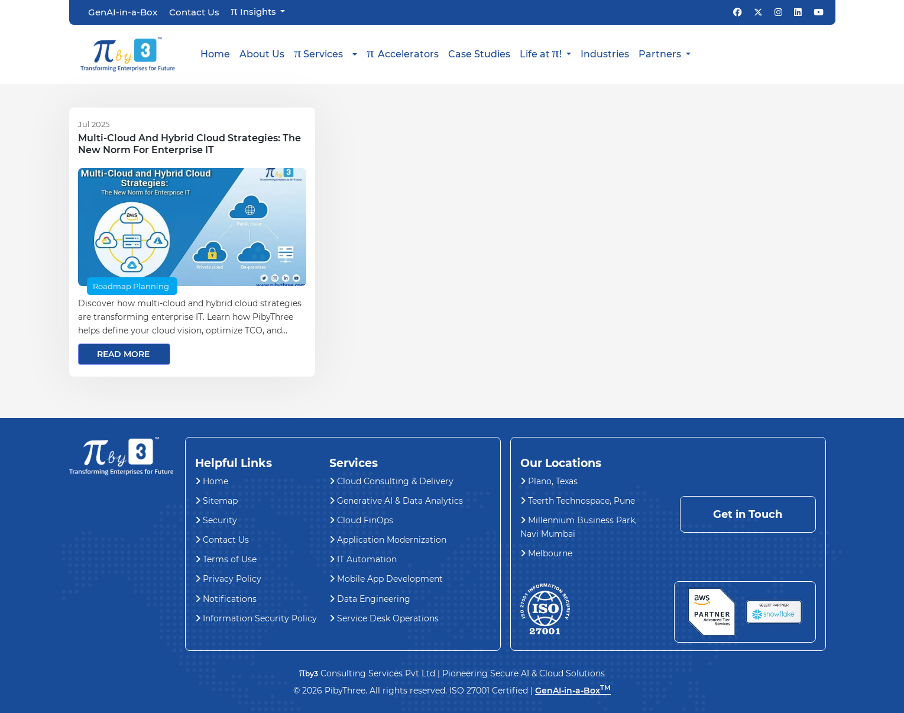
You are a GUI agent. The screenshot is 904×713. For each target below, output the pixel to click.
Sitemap (216, 500)
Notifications (226, 599)
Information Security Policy (256, 618)
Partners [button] (661, 54)
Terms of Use (226, 559)
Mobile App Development (386, 578)
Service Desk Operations (384, 618)
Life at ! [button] (542, 52)
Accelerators (402, 52)
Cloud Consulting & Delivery (391, 481)
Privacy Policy (228, 578)
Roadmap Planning (131, 286)
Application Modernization (387, 539)
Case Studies (479, 54)
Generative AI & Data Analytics (396, 500)
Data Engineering (369, 599)
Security (216, 520)
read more (123, 354)
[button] (325, 54)
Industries (605, 54)
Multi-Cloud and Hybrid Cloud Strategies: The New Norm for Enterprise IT (189, 143)
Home (215, 54)
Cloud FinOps (361, 520)
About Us (261, 54)
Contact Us (194, 12)
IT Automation (363, 559)
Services (318, 52)
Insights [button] (254, 11)
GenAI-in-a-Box (122, 12)
